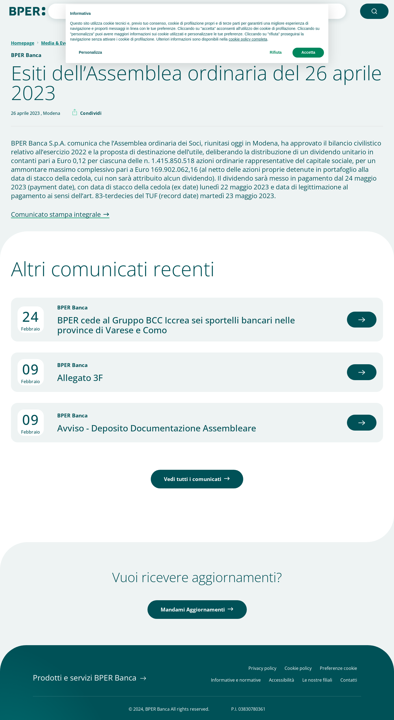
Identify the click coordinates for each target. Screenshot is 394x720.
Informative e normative (236, 680)
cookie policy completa (248, 39)
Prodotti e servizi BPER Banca (85, 677)
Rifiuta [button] (276, 52)
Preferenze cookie (338, 668)
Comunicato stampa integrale (56, 214)
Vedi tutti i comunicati (192, 479)
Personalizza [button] (90, 52)
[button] (374, 11)
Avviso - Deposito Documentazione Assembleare (156, 428)
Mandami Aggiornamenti (193, 609)
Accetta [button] (308, 52)
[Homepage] (27, 10)
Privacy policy (262, 668)
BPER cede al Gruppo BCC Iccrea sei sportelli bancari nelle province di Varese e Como (176, 325)
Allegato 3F (80, 378)
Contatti (348, 680)
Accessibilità (281, 680)
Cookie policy (298, 668)
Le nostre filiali (317, 680)
